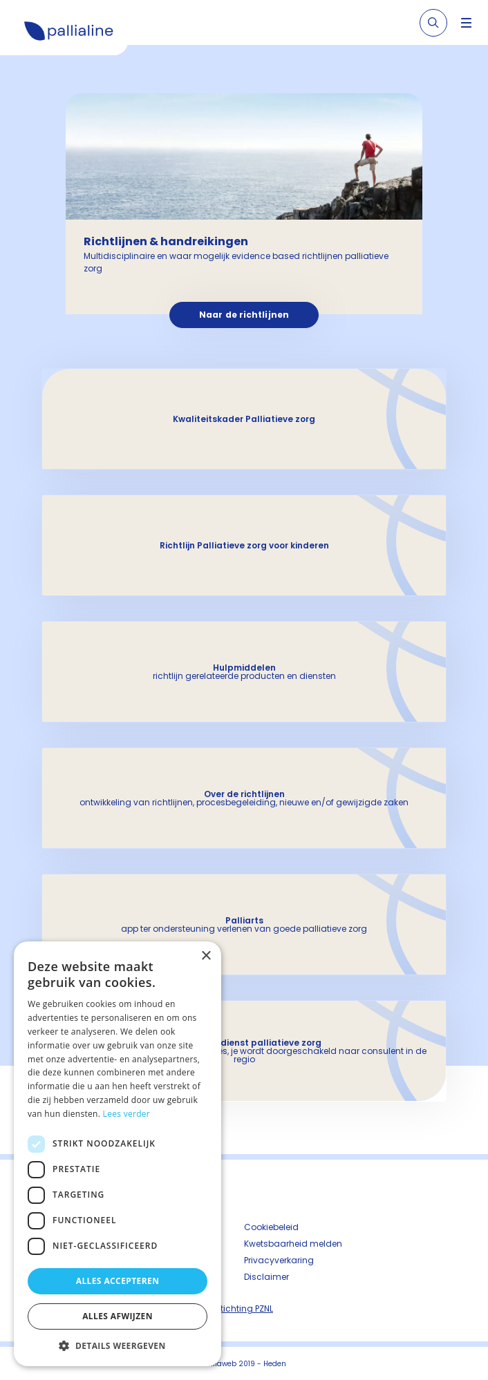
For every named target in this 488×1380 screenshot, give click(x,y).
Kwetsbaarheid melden (293, 1243)
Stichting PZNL (244, 1308)
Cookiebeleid (271, 1227)
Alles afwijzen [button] (117, 1316)
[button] (117, 1345)
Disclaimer (266, 1277)
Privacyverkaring (279, 1260)
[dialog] (117, 1153)
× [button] (205, 956)
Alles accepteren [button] (118, 1281)
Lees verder (127, 1114)
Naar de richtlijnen (244, 314)
